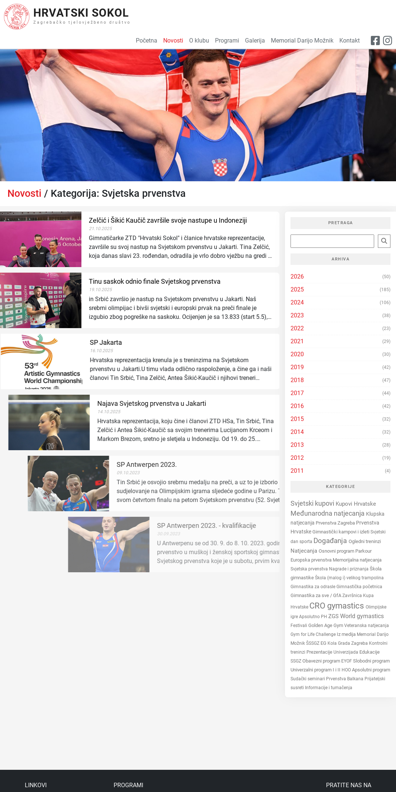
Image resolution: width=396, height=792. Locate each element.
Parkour (363, 551)
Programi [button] (227, 40)
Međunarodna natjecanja (328, 513)
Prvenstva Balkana (345, 678)
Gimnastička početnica (359, 586)
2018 (297, 380)
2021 (297, 341)
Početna (146, 40)
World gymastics (362, 616)
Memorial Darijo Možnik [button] (302, 40)
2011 (297, 470)
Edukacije (369, 652)
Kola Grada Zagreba (348, 643)
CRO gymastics (337, 605)
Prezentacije (319, 652)
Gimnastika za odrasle (313, 586)
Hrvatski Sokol (81, 12)
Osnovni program (337, 551)
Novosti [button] (173, 40)
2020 (297, 354)
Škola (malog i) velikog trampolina (349, 577)
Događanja (331, 541)
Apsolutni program (371, 670)
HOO (347, 670)
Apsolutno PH (313, 616)
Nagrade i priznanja (349, 569)
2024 (297, 302)
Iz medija (347, 634)
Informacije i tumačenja (328, 687)
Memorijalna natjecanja (357, 560)
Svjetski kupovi (313, 503)
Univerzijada (346, 652)
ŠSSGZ (313, 643)
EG (324, 643)
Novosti (24, 193)
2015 (297, 418)
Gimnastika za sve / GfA (316, 595)
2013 (297, 444)
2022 (297, 328)
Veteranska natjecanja (366, 625)
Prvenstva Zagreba (336, 523)
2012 (297, 457)
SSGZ (296, 661)
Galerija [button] (255, 40)
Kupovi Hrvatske (356, 504)
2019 (297, 367)
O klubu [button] (199, 40)
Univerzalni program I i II (316, 670)
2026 (297, 276)
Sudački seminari (308, 678)
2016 (297, 406)
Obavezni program (321, 661)
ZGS (334, 616)
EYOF (347, 661)
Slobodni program (371, 661)
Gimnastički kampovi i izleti (341, 532)
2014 (297, 431)
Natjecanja (305, 550)
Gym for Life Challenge (314, 634)
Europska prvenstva (312, 560)
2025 (297, 289)
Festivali (299, 625)
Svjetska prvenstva (310, 569)
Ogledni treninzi (365, 541)
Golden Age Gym (326, 625)
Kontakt (349, 40)
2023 (297, 315)
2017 (297, 393)
